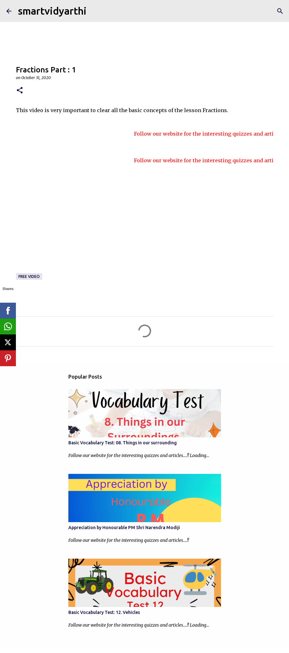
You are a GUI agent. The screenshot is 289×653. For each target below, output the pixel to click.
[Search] (280, 11)
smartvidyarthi (52, 11)
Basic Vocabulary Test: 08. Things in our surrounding (122, 442)
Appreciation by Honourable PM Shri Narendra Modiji (124, 527)
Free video (29, 276)
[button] (20, 90)
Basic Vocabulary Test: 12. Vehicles (104, 612)
